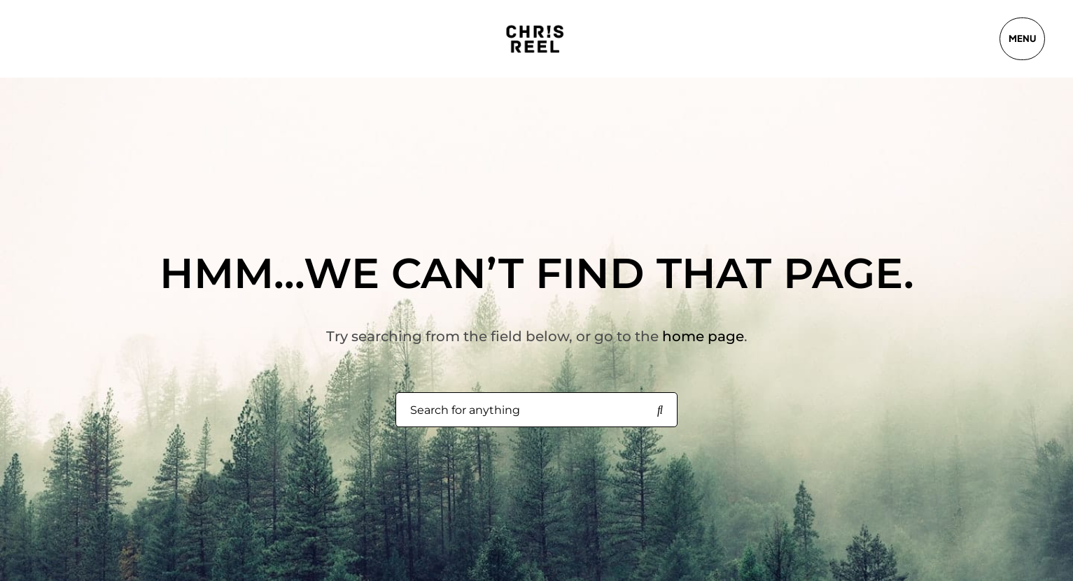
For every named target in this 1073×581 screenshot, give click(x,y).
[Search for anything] (660, 410)
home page (703, 336)
